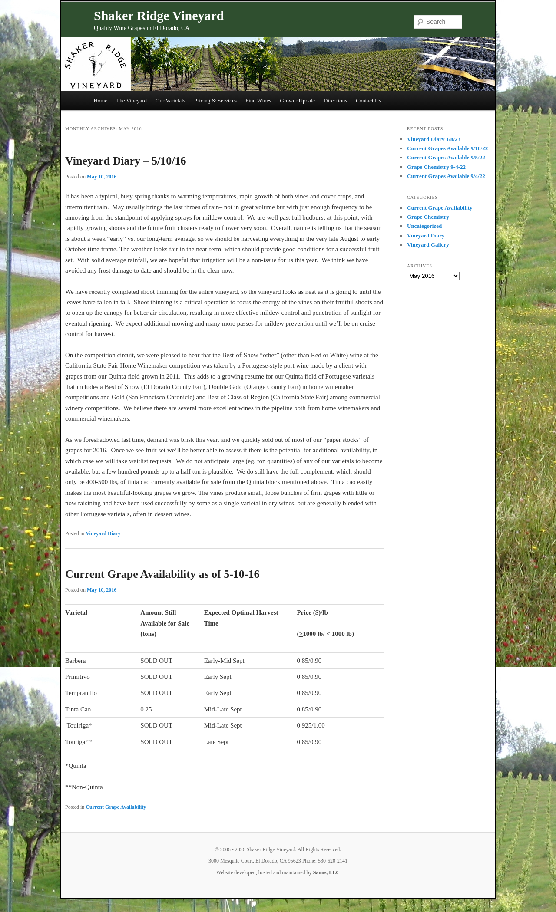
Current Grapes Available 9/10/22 (447, 148)
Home (100, 100)
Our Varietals (170, 100)
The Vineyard (131, 100)
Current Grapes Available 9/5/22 (446, 157)
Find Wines (258, 100)
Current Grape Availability (116, 807)
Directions (335, 100)
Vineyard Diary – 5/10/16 (125, 161)
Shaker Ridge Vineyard (159, 15)
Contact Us (368, 100)
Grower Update (297, 100)
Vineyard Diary (103, 533)
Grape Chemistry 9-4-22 (436, 167)
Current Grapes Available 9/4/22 (446, 176)
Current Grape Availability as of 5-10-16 (162, 574)
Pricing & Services (215, 100)
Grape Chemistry (428, 217)
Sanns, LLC (326, 872)
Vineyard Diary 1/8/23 (433, 139)
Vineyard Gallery (428, 244)
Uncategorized (424, 226)
